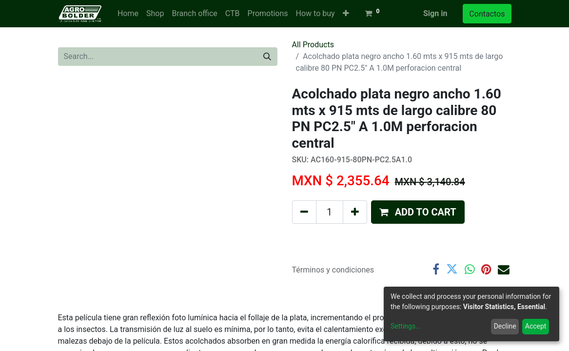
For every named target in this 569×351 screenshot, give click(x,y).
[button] (346, 13)
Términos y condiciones (333, 269)
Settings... (406, 326)
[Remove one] (304, 212)
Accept (536, 326)
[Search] (267, 56)
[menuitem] (128, 13)
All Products (313, 44)
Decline (505, 326)
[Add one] (355, 212)
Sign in (435, 13)
